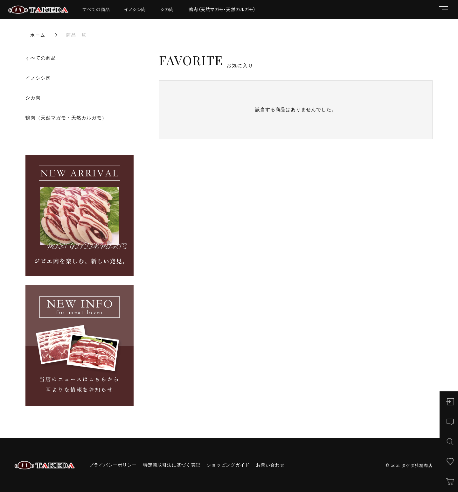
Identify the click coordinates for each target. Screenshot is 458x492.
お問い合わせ (270, 464)
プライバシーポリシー (113, 464)
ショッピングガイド (228, 464)
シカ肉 (167, 9)
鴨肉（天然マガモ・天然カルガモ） (222, 9)
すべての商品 (96, 9)
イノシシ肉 (135, 9)
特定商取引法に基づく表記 (171, 464)
